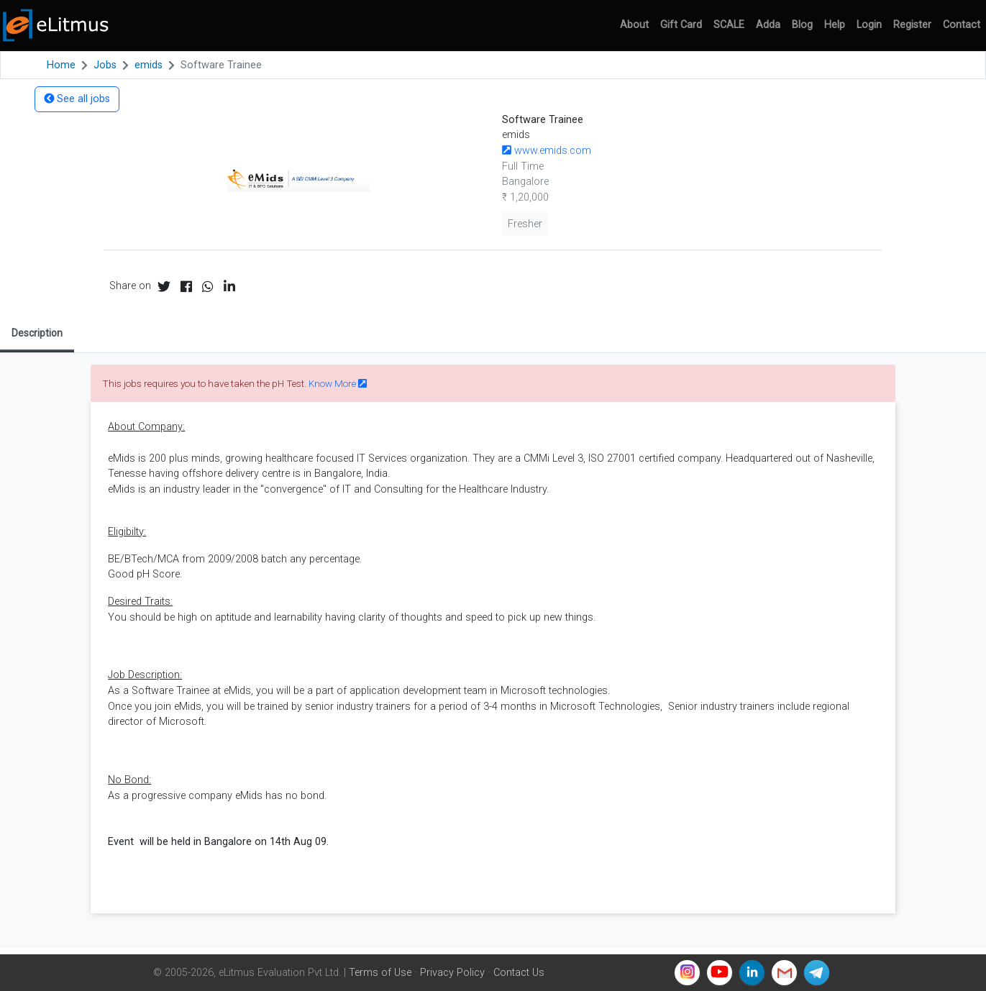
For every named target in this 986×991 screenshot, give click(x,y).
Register (912, 25)
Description (37, 333)
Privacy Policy (452, 973)
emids (148, 65)
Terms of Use (380, 973)
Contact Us (518, 973)
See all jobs (77, 99)
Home (61, 65)
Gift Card (681, 25)
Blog (802, 25)
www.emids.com (546, 151)
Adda (768, 25)
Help (834, 25)
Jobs (105, 65)
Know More (338, 383)
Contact (961, 25)
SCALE (728, 25)
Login (869, 25)
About (634, 25)
